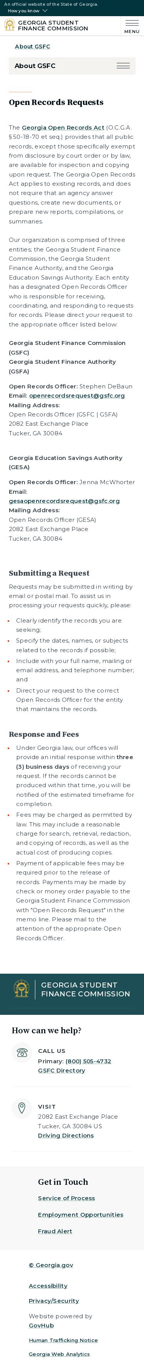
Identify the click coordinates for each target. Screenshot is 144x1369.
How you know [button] (23, 11)
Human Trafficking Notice (63, 1340)
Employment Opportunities (80, 1214)
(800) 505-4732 (88, 1061)
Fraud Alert (55, 1231)
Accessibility (48, 1285)
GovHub (41, 1325)
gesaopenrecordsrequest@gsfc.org (64, 501)
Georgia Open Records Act (63, 127)
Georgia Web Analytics (59, 1354)
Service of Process (66, 1198)
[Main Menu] (130, 26)
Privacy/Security (54, 1300)
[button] (123, 66)
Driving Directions (66, 1135)
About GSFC (32, 46)
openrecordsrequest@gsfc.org (77, 395)
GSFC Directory (61, 1070)
